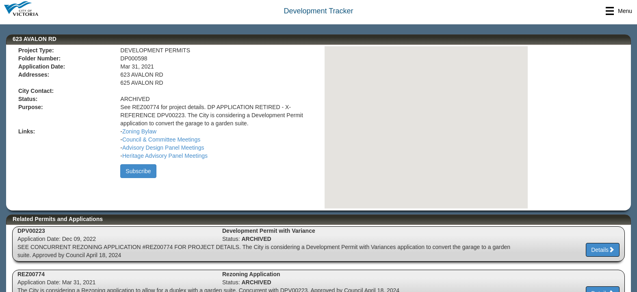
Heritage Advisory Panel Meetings (165, 155)
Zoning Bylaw (139, 131)
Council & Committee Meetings (161, 139)
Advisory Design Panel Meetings (163, 147)
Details (602, 250)
